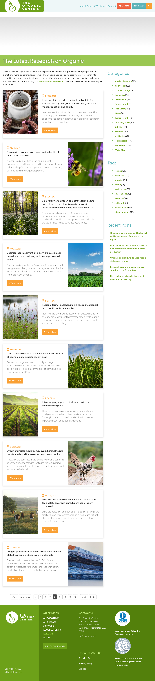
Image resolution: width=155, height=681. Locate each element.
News (81, 6)
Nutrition (118, 127)
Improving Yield (122, 122)
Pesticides (119, 131)
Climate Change (122, 90)
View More (50, 130)
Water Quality (121, 150)
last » (92, 597)
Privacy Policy (85, 663)
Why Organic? (51, 618)
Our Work (48, 626)
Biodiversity (120, 85)
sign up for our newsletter (51, 81)
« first (14, 597)
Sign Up (139, 5)
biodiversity (120, 189)
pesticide (119, 198)
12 (75, 597)
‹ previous (25, 597)
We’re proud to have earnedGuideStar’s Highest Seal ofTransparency (128, 661)
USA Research (121, 145)
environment (120, 193)
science (118, 170)
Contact (112, 6)
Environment (120, 99)
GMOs (117, 113)
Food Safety (120, 108)
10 (65, 597)
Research (48, 633)
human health (121, 207)
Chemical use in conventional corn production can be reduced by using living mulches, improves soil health (34, 256)
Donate (124, 5)
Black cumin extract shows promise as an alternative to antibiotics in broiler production (128, 248)
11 (70, 597)
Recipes (46, 637)
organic (118, 180)
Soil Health (119, 136)
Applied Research (123, 81)
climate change (122, 212)
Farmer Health (121, 104)
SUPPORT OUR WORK (55, 646)
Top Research (120, 140)
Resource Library (52, 629)
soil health (119, 203)
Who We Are (49, 622)
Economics (119, 95)
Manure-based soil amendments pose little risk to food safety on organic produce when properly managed (69, 503)
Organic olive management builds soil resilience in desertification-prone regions (128, 236)
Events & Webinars (96, 6)
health (117, 184)
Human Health (121, 117)
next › (84, 597)
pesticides (119, 175)
